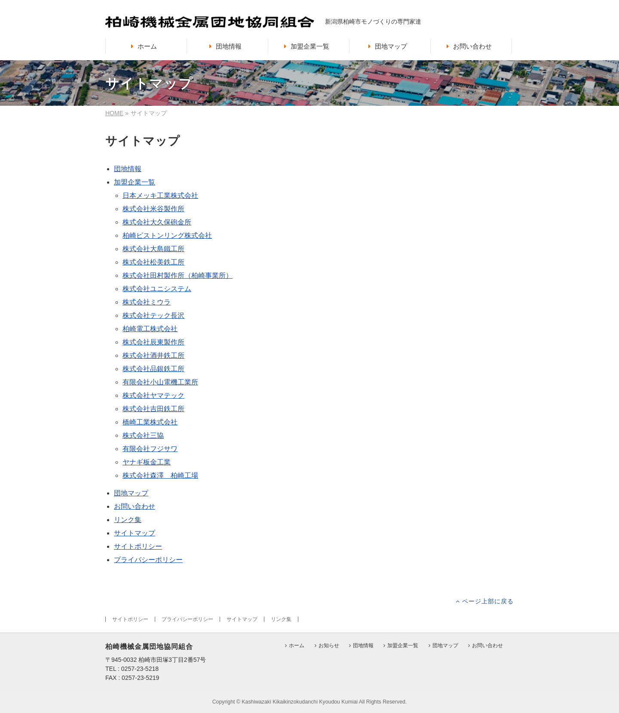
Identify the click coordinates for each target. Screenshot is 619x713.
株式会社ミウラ (147, 302)
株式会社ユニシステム (157, 288)
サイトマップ (134, 533)
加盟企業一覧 (134, 182)
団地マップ (131, 493)
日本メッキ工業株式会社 (160, 195)
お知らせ (329, 645)
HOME (114, 113)
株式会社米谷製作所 (153, 208)
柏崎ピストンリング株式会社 (167, 235)
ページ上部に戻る (488, 601)
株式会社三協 (143, 435)
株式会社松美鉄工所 (153, 262)
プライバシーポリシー (148, 559)
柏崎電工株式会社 (150, 328)
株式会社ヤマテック (153, 395)
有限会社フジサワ (150, 448)
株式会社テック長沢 (153, 315)
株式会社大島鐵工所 (153, 248)
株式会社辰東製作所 (153, 342)
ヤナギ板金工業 (147, 462)
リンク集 (127, 519)
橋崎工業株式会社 (150, 422)
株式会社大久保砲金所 (157, 222)
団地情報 (127, 168)
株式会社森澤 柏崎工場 (160, 475)
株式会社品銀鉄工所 (153, 368)
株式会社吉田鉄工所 (153, 408)
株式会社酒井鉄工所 (153, 355)
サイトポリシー (138, 546)
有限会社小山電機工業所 (160, 382)
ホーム (296, 645)
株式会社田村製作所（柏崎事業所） (178, 275)
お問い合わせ (134, 506)
